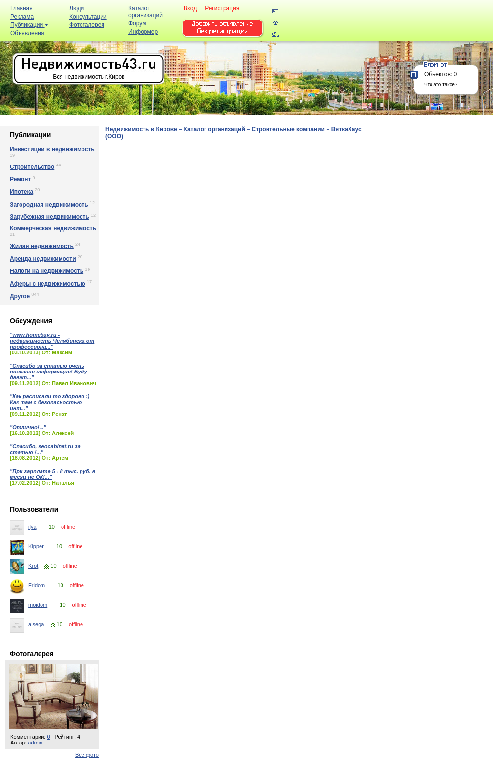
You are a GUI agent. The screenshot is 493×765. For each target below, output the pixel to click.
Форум (137, 23)
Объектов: (438, 74)
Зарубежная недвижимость (49, 216)
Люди (76, 8)
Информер (143, 31)
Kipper (36, 546)
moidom (37, 605)
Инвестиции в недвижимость (52, 149)
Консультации (88, 16)
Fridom (36, 585)
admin (35, 742)
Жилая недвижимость (42, 246)
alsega (36, 624)
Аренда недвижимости (43, 258)
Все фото (87, 755)
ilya (32, 527)
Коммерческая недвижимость (53, 228)
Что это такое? (440, 84)
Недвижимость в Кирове (141, 129)
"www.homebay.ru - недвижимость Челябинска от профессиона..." (52, 341)
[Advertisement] (312, 37)
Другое (20, 296)
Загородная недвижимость (49, 204)
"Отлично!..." (28, 427)
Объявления (27, 33)
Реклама (22, 16)
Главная (21, 8)
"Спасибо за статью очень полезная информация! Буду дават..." (48, 371)
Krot (33, 566)
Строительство (32, 167)
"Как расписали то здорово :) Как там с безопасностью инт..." (49, 402)
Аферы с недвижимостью (47, 283)
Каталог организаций (145, 12)
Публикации (29, 24)
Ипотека (21, 191)
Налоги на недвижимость (46, 271)
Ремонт (20, 179)
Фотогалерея (86, 24)
